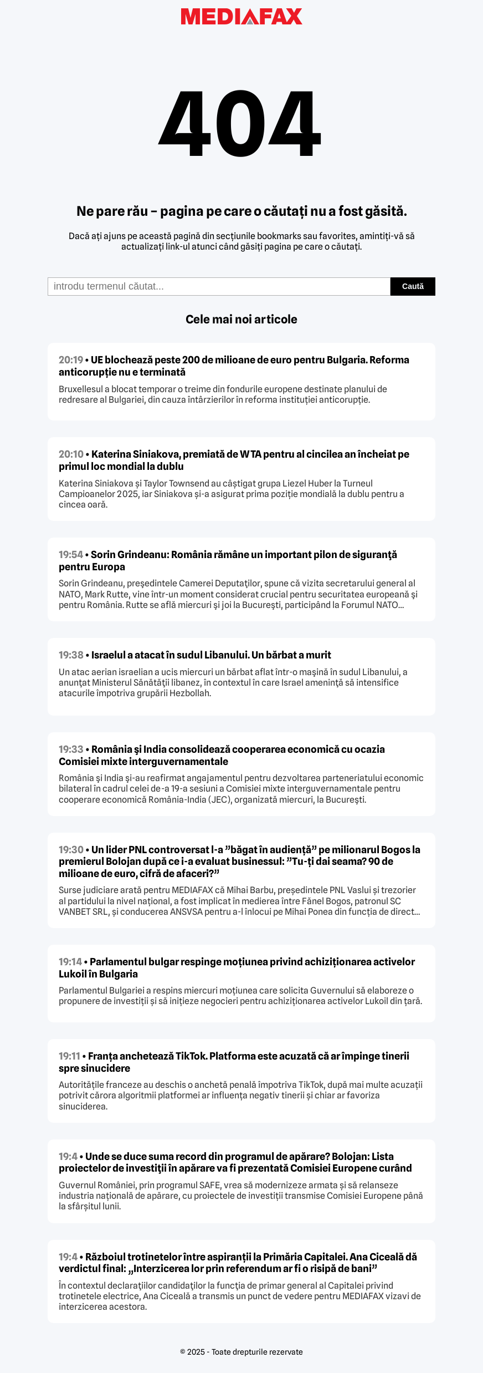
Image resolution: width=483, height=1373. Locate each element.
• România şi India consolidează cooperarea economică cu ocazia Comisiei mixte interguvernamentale (222, 755)
